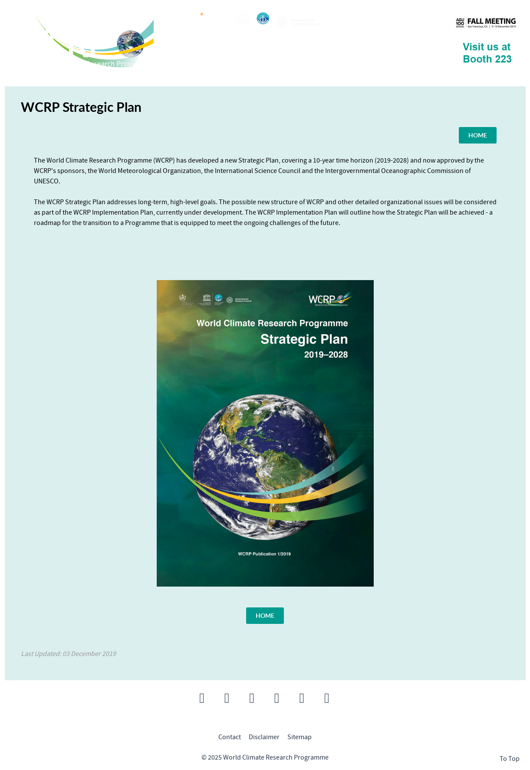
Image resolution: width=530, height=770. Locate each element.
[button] (202, 698)
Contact (229, 737)
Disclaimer (264, 737)
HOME (477, 135)
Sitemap (299, 737)
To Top (510, 758)
